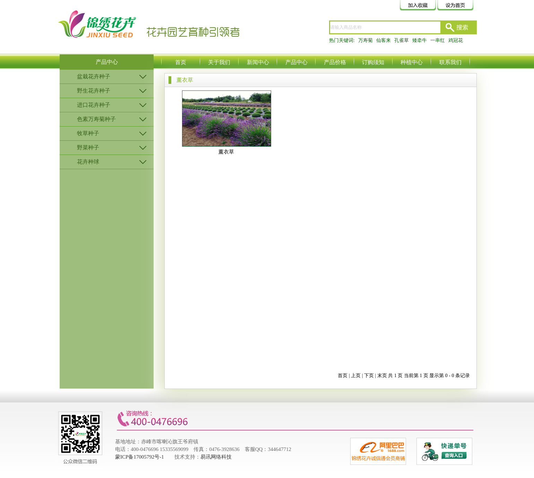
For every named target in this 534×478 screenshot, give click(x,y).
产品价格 (335, 62)
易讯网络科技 (216, 457)
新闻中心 (258, 62)
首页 (180, 62)
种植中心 (411, 62)
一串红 (437, 40)
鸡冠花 (455, 40)
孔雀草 (401, 40)
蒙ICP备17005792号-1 (139, 457)
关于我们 (219, 62)
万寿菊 (365, 40)
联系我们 (450, 62)
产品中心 (296, 62)
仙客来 (383, 40)
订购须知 (373, 62)
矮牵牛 (419, 40)
